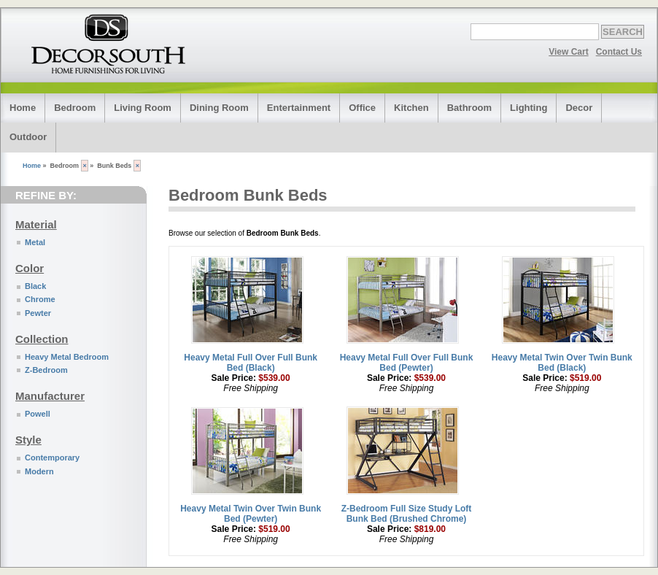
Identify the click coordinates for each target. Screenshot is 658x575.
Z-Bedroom (46, 370)
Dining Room (219, 107)
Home (22, 107)
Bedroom (75, 107)
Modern (39, 471)
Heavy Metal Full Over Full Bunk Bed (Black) (250, 362)
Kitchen (411, 107)
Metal (35, 242)
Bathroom (469, 107)
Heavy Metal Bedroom (67, 356)
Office (362, 107)
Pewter (38, 313)
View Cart (568, 52)
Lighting (528, 107)
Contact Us (619, 52)
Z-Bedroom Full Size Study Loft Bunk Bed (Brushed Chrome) (406, 513)
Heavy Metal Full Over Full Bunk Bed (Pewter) (406, 362)
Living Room (142, 107)
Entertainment (298, 107)
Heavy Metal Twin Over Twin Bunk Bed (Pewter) (250, 513)
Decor (578, 107)
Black (35, 286)
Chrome (40, 299)
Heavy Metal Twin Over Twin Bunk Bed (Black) (562, 362)
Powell (37, 413)
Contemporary (52, 457)
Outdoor (28, 136)
